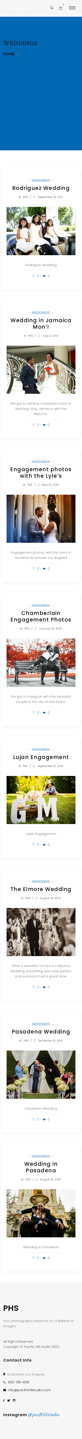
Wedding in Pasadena (41, 1167)
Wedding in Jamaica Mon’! (41, 323)
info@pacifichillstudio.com (29, 1390)
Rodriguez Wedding (41, 188)
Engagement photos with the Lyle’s (41, 472)
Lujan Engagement (41, 757)
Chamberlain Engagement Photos (41, 616)
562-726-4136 (18, 1382)
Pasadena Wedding (41, 1031)
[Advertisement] (41, 91)
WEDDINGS (41, 180)
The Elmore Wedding (41, 889)
